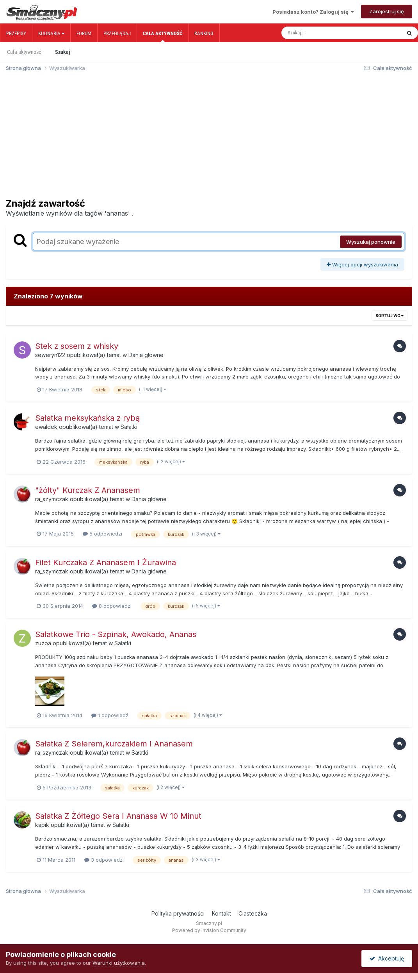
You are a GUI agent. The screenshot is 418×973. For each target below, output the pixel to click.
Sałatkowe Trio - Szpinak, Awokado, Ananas (115, 634)
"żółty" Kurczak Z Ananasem (87, 490)
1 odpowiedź (109, 715)
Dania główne (146, 355)
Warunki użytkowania (118, 963)
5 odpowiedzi (102, 533)
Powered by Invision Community (209, 930)
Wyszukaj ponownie (370, 242)
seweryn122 (50, 355)
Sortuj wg (389, 315)
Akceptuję (387, 958)
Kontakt (221, 913)
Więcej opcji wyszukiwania (362, 264)
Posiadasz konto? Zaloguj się (313, 12)
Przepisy (16, 33)
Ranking (203, 33)
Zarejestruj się (386, 11)
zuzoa (43, 643)
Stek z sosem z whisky (76, 346)
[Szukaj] (324, 33)
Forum (83, 33)
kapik (42, 824)
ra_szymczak (51, 499)
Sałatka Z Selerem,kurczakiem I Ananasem (114, 743)
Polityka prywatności (178, 913)
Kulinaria (51, 33)
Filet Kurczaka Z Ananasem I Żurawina (105, 562)
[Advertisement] (209, 138)
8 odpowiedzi (112, 606)
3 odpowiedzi (104, 860)
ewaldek (46, 426)
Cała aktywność (162, 36)
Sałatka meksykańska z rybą (87, 418)
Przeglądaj (117, 33)
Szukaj (62, 52)
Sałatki (129, 426)
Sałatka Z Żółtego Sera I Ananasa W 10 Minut (118, 816)
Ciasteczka (252, 913)
